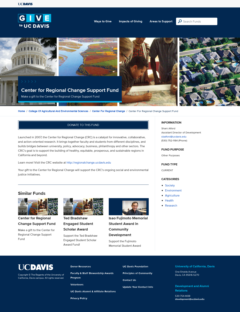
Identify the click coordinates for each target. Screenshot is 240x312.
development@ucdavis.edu (189, 299)
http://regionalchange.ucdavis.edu (89, 162)
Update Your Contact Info (138, 287)
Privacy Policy (78, 298)
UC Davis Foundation (135, 266)
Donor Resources (80, 266)
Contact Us (129, 280)
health (169, 200)
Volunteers (76, 284)
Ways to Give (103, 21)
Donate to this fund (83, 125)
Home (21, 111)
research (171, 205)
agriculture (172, 195)
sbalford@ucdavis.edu (173, 136)
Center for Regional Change (108, 111)
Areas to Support (161, 21)
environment (173, 190)
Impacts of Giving (130, 21)
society (170, 185)
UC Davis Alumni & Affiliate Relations (93, 291)
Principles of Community (137, 273)
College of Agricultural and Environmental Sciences (58, 111)
